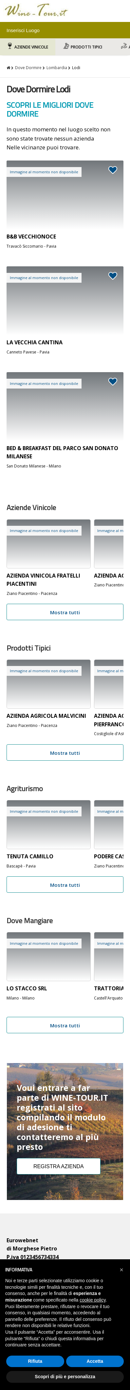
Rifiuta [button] (35, 1361)
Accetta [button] (94, 1361)
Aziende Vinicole (31, 47)
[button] (121, 1270)
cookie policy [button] (92, 1300)
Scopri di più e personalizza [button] (65, 1376)
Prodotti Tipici (86, 47)
